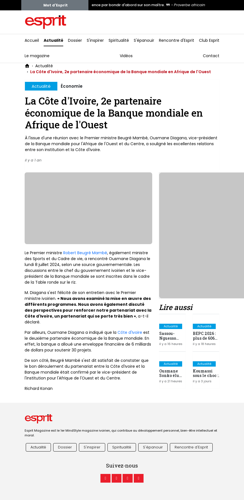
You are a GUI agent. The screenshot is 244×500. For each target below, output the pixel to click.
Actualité (53, 40)
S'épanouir (144, 40)
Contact (211, 56)
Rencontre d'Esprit (176, 40)
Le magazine (37, 56)
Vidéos (126, 56)
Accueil (32, 40)
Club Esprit (209, 40)
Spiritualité (119, 40)
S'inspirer (95, 40)
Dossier (75, 40)
